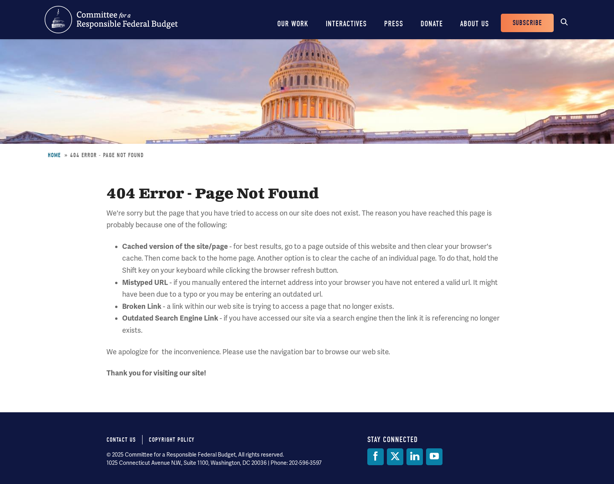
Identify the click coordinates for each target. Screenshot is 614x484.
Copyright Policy (172, 439)
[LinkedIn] (414, 456)
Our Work (293, 23)
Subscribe (527, 23)
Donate (432, 23)
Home (54, 155)
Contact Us (121, 439)
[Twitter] (395, 456)
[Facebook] (375, 456)
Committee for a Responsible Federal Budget (111, 19)
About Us (474, 23)
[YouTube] (434, 456)
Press (393, 23)
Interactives (346, 23)
